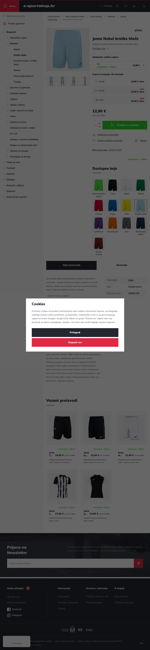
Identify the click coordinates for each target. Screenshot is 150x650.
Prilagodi (75, 332)
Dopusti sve (75, 342)
